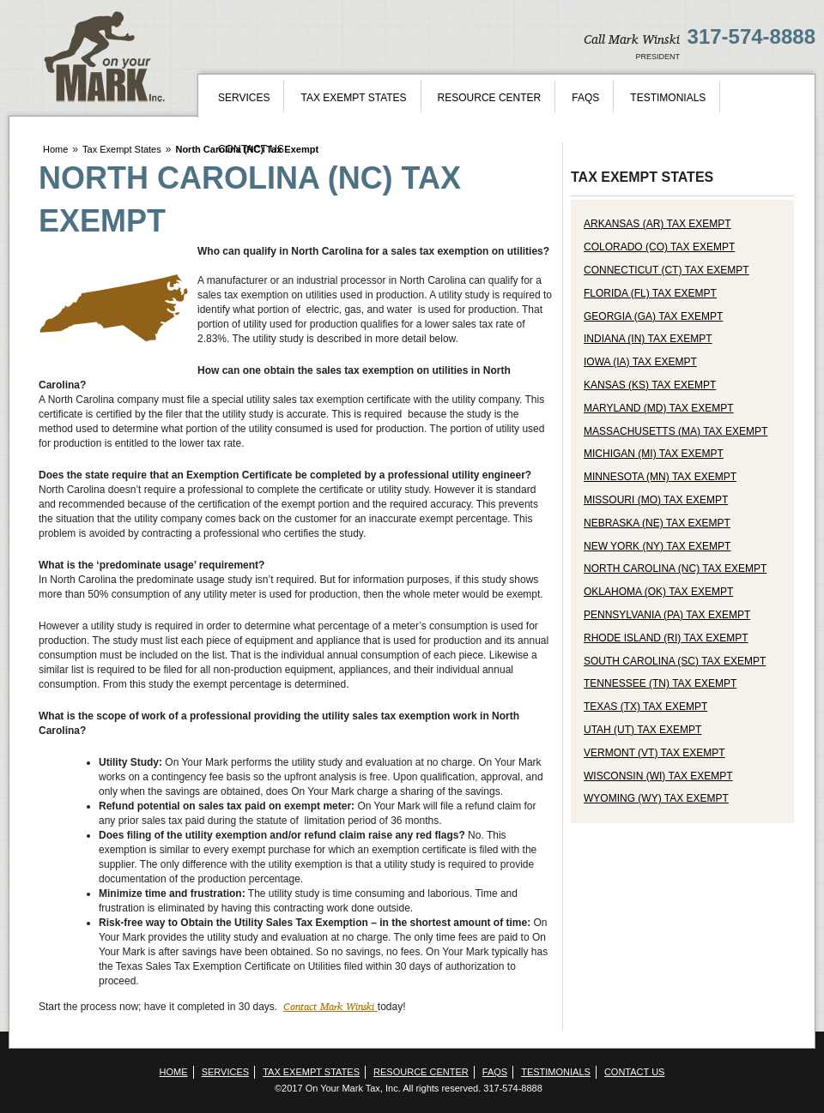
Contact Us (251, 149)
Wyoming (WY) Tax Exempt (656, 798)
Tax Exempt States (353, 98)
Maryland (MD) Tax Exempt (659, 408)
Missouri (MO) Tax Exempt (656, 500)
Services (244, 98)
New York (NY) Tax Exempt (657, 546)
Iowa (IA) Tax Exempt (640, 362)
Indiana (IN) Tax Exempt (648, 339)
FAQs (585, 98)
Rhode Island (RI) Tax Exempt (666, 638)
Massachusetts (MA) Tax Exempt (675, 431)
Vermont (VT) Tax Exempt (654, 753)
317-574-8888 (751, 36)
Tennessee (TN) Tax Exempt (660, 683)
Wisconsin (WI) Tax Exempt (658, 776)
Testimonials (668, 98)
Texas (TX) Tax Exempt (645, 707)
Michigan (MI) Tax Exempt (654, 454)
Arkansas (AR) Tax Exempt (657, 224)
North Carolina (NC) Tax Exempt (675, 569)
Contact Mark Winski (330, 1006)
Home (55, 149)
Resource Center (490, 98)
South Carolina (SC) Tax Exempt (675, 661)
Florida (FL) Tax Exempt (650, 293)
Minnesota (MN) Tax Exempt (660, 477)
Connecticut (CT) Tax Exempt (666, 270)
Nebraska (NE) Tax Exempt (657, 523)
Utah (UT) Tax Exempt (642, 730)
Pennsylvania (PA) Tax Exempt (667, 615)
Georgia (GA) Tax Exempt (653, 316)
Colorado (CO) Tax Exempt (659, 247)
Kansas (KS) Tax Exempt (650, 385)
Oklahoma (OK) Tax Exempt (658, 592)
